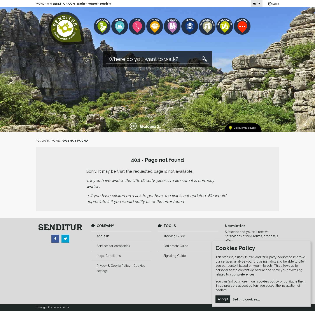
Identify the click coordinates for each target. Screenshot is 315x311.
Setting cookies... (246, 299)
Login (275, 3)
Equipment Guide (175, 246)
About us (103, 236)
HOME (55, 140)
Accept (223, 299)
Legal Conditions (109, 256)
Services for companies (113, 246)
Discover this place (245, 127)
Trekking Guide (174, 236)
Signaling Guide (174, 256)
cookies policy (268, 281)
